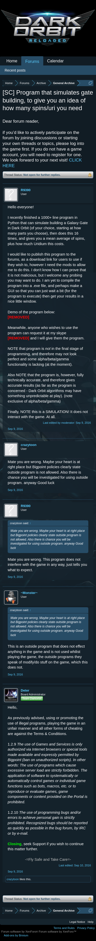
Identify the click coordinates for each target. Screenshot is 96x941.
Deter (25, 690)
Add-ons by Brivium (16, 935)
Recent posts (15, 70)
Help (90, 921)
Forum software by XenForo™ (57, 931)
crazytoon (28, 445)
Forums (32, 61)
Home (11, 61)
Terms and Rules (64, 927)
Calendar (55, 61)
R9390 (25, 190)
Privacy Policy (86, 927)
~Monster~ (29, 593)
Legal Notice (77, 921)
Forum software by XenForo (20, 931)
